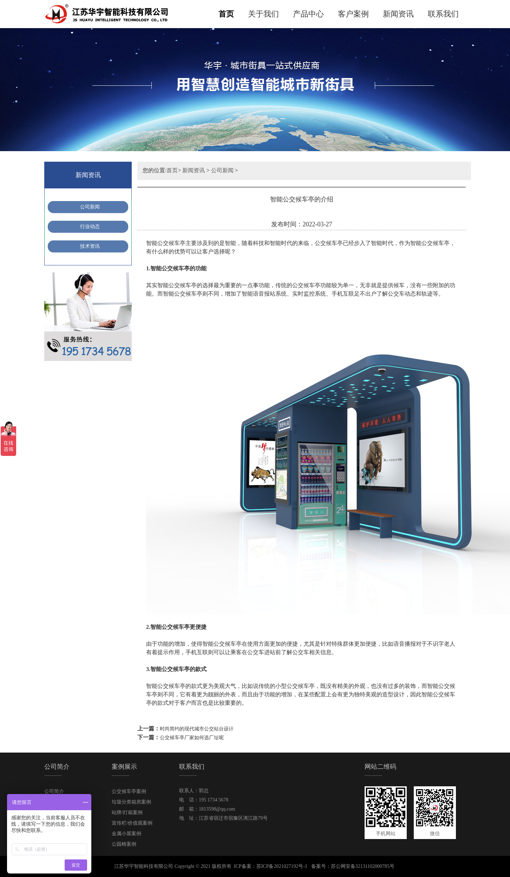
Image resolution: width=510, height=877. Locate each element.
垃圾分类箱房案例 (131, 802)
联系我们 (443, 13)
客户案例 (353, 13)
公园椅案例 (124, 844)
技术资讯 (90, 246)
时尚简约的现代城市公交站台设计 (197, 728)
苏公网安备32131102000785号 (362, 866)
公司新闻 (90, 206)
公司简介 (54, 791)
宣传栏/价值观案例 (132, 823)
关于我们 (263, 13)
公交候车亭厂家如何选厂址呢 (192, 737)
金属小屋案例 (126, 833)
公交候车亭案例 (129, 791)
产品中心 (308, 13)
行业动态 (90, 226)
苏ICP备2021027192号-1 (281, 866)
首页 (226, 13)
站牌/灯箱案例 (127, 812)
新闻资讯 (398, 13)
